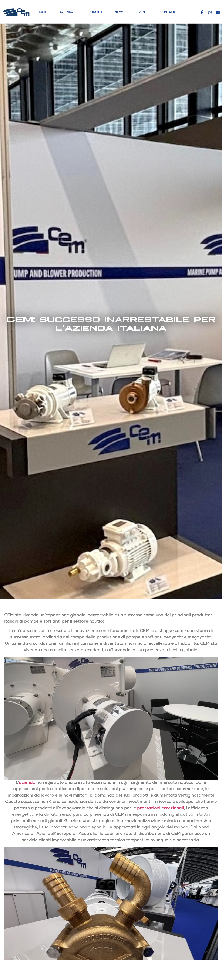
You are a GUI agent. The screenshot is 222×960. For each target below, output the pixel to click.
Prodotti (94, 12)
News (119, 12)
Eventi (142, 12)
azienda (27, 783)
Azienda (67, 12)
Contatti (167, 12)
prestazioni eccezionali (160, 808)
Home (42, 12)
